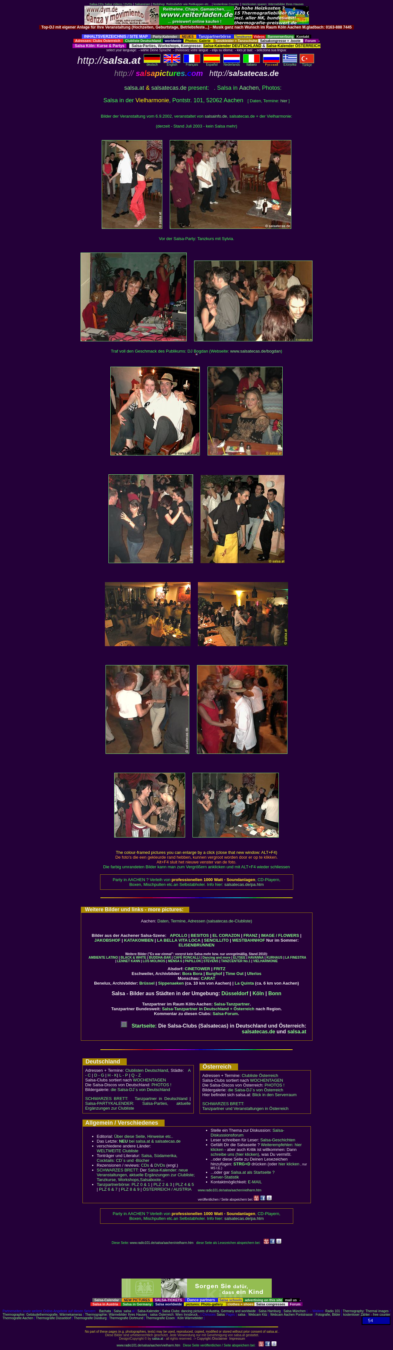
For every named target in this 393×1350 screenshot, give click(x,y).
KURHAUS (274, 957)
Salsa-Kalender (148, 1311)
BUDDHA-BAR (160, 957)
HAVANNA (256, 957)
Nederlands (231, 63)
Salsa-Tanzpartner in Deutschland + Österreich (208, 1008)
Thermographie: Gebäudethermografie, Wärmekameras (42, 1314)
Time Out (234, 973)
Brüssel (147, 983)
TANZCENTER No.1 (235, 961)
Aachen (249, 88)
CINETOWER (197, 968)
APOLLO (178, 935)
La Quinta (244, 983)
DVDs (159, 1165)
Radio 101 (332, 1311)
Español (211, 63)
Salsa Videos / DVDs (118, 4)
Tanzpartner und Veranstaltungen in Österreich (245, 1108)
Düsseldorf (234, 993)
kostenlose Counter (226, 4)
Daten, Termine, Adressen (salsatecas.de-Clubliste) (205, 921)
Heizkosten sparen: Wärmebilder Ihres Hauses (272, 4)
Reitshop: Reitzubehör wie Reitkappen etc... (182, 4)
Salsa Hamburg (270, 1311)
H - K (112, 1075)
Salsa (118, 1311)
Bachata (105, 1311)
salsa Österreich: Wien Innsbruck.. (175, 1314)
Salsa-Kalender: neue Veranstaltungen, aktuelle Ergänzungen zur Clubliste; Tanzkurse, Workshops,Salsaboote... (146, 1175)
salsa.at (134, 88)
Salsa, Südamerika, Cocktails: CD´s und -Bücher (137, 1158)
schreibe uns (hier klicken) (235, 1154)
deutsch (152, 63)
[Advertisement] (196, 31)
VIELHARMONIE (265, 961)
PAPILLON (193, 961)
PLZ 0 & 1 (141, 1184)
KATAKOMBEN (139, 940)
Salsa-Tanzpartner (232, 1004)
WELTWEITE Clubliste (118, 1150)
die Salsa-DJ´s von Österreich (255, 1090)
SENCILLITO (216, 940)
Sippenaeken (171, 983)
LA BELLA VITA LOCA (179, 940)
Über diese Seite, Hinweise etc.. (143, 1136)
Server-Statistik (225, 1177)
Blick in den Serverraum (274, 1094)
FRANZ (250, 935)
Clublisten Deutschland (146, 1070)
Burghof (214, 973)
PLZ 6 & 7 (108, 1189)
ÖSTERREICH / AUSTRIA (167, 1189)
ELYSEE (239, 957)
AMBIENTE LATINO (103, 957)
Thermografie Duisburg (90, 1318)
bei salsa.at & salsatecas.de (150, 1141)
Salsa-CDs (97, 4)
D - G (99, 1075)
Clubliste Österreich (260, 1075)
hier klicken (288, 1164)
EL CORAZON (226, 935)
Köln (258, 993)
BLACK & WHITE (133, 957)
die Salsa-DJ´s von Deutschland (140, 1089)
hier (283, 100)
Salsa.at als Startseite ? (253, 1172)
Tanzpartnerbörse (113, 1184)
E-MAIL (255, 1181)
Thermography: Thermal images (366, 1311)
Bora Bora (192, 973)
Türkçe (307, 63)
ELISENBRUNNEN (197, 945)
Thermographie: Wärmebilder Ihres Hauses (116, 1314)
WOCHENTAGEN (149, 1080)
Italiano (251, 63)
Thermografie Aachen (18, 1318)
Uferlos (254, 973)
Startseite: (139, 1026)
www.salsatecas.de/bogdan (255, 351)
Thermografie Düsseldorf (53, 1318)
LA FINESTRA (295, 957)
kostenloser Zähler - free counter (366, 1314)
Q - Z (136, 1075)
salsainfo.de (216, 116)
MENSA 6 (175, 961)
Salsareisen (142, 4)
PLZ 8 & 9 (130, 1189)
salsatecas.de (168, 88)
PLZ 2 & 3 (162, 1184)
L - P (123, 1075)
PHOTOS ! (161, 1084)
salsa (127, 1311)
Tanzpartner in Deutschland (161, 1098)
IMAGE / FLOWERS (280, 935)
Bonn (274, 993)
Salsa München (295, 1311)
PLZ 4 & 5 (184, 1184)
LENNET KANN (128, 961)
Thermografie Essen (160, 1318)
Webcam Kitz (257, 1314)
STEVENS (210, 961)
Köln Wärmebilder (190, 1318)
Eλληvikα (290, 63)
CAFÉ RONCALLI (187, 957)
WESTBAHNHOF (248, 940)
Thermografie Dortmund (126, 1318)
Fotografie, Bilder (328, 1314)
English (172, 63)
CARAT (208, 978)
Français (192, 63)
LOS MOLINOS (154, 961)
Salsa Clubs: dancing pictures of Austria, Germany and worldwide (209, 1311)
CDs (145, 1165)
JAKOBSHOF (107, 940)
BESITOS (200, 935)
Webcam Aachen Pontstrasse (291, 1314)
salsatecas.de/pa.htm (244, 884)
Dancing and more (216, 957)
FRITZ (220, 968)
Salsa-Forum (225, 1013)
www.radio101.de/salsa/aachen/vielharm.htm (229, 1190)
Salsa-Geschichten (277, 1140)
